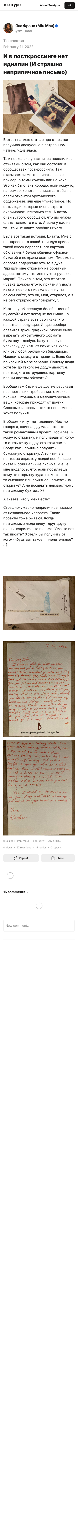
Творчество (13, 41)
